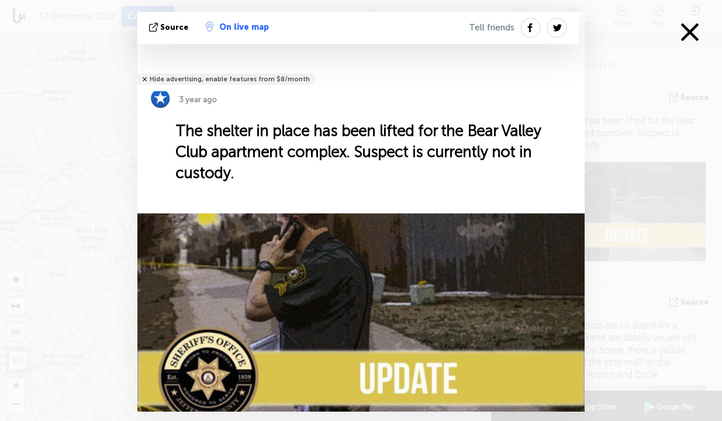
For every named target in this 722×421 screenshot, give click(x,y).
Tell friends (491, 27)
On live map (237, 27)
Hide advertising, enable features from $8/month (230, 79)
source (169, 27)
